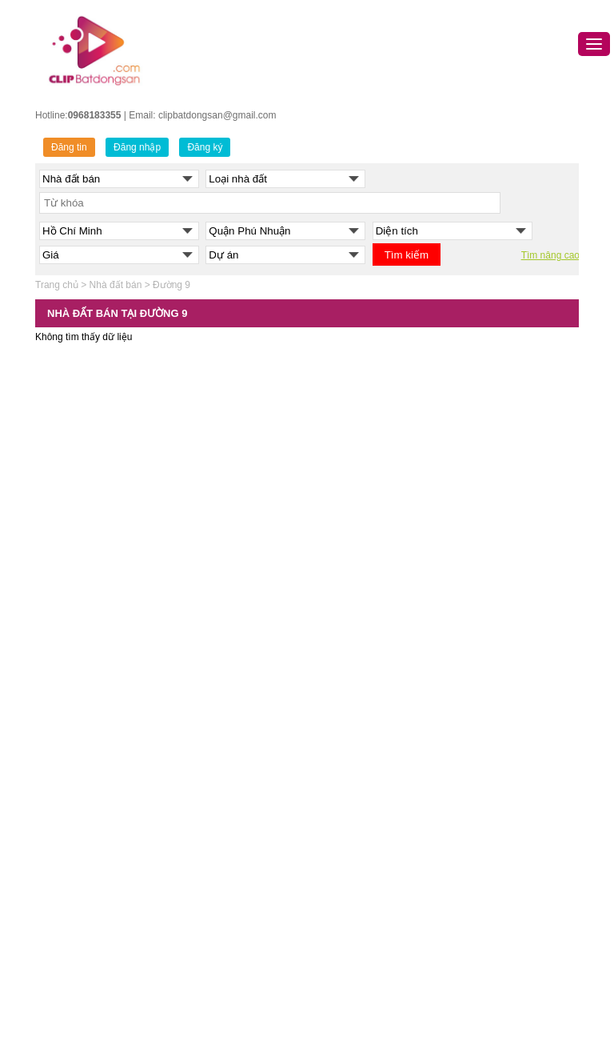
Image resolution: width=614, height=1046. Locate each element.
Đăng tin (69, 147)
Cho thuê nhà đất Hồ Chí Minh (501, 670)
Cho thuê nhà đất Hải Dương (497, 810)
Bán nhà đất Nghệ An (359, 930)
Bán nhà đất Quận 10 (224, 790)
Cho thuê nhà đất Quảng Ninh (500, 750)
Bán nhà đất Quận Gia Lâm (102, 930)
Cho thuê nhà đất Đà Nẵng (493, 690)
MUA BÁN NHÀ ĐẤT (357, 589)
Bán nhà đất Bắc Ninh (360, 730)
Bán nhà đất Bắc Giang (363, 790)
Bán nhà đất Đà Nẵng (359, 650)
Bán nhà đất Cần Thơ (359, 670)
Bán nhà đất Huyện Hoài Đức (106, 950)
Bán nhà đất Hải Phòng (363, 690)
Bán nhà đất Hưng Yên (362, 750)
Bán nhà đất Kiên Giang (364, 970)
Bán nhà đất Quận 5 (221, 710)
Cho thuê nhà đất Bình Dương (500, 790)
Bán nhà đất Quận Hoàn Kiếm (108, 770)
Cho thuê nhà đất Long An (492, 970)
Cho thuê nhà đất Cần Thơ (492, 710)
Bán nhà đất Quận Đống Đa (103, 690)
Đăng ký (204, 147)
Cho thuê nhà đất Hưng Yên (496, 950)
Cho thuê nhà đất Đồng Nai (494, 910)
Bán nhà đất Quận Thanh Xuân (110, 890)
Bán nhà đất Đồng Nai (361, 910)
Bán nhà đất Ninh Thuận (365, 950)
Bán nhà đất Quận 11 (224, 810)
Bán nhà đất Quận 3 (221, 670)
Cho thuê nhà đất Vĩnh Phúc (496, 990)
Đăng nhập (137, 147)
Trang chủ (56, 285)
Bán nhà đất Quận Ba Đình (102, 610)
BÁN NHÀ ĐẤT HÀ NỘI (95, 589)
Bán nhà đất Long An (358, 990)
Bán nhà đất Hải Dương (364, 770)
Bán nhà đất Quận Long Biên (106, 810)
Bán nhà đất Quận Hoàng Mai (107, 790)
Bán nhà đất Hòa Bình (360, 810)
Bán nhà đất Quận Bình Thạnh (243, 870)
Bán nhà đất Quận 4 (221, 690)
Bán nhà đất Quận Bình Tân (238, 850)
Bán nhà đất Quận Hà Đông (103, 710)
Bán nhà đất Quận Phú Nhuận (243, 910)
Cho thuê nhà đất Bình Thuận (499, 890)
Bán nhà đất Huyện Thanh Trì (107, 1010)
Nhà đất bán (116, 285)
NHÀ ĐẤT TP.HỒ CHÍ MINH (237, 589)
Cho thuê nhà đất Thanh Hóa (498, 830)
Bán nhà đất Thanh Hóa (364, 830)
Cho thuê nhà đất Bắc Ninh (494, 770)
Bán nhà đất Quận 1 (221, 650)
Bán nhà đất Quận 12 (224, 830)
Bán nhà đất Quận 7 (221, 750)
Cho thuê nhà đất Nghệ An (492, 930)
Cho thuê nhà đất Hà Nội (489, 650)
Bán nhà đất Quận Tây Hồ (100, 870)
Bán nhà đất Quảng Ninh (366, 710)
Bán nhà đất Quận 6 (221, 730)
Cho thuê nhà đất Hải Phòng (496, 730)
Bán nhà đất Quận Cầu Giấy (106, 670)
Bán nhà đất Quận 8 (221, 770)
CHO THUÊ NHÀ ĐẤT (483, 589)
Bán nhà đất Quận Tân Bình (238, 930)
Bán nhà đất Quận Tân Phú (237, 950)
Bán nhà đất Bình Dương (366, 890)
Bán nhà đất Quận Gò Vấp (235, 890)
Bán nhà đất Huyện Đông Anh (107, 910)
